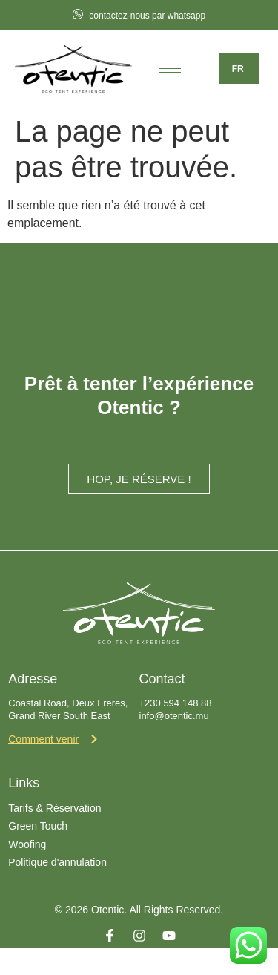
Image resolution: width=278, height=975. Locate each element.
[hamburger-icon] (170, 69)
